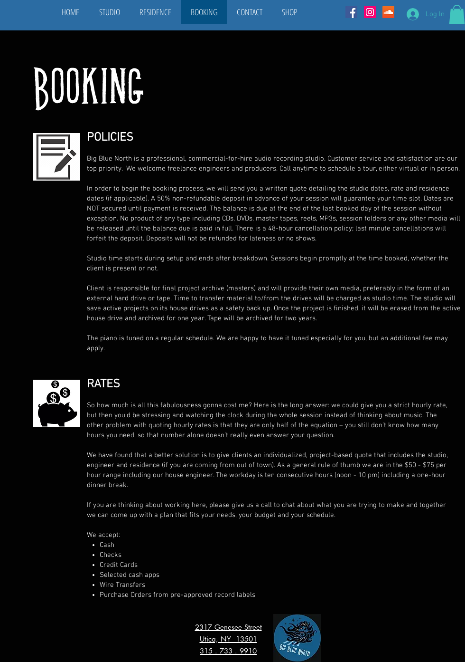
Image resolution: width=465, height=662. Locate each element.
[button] (457, 14)
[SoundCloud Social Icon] (388, 12)
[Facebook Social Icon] (351, 12)
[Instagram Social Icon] (370, 12)
